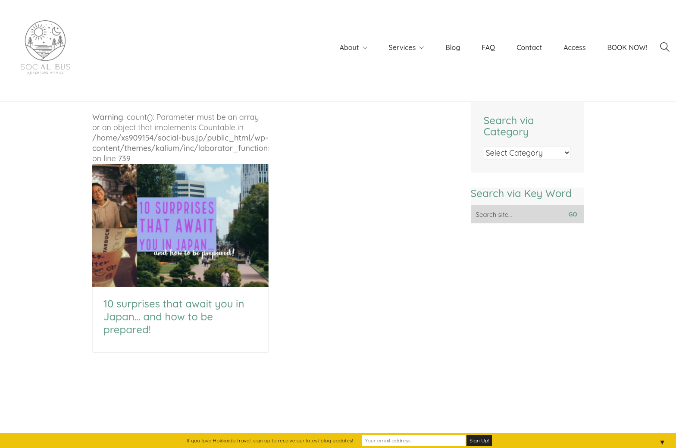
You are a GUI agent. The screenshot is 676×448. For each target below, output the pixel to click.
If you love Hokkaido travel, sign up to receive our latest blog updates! (270, 440)
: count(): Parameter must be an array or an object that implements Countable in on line (180, 199)
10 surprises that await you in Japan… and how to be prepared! (173, 316)
